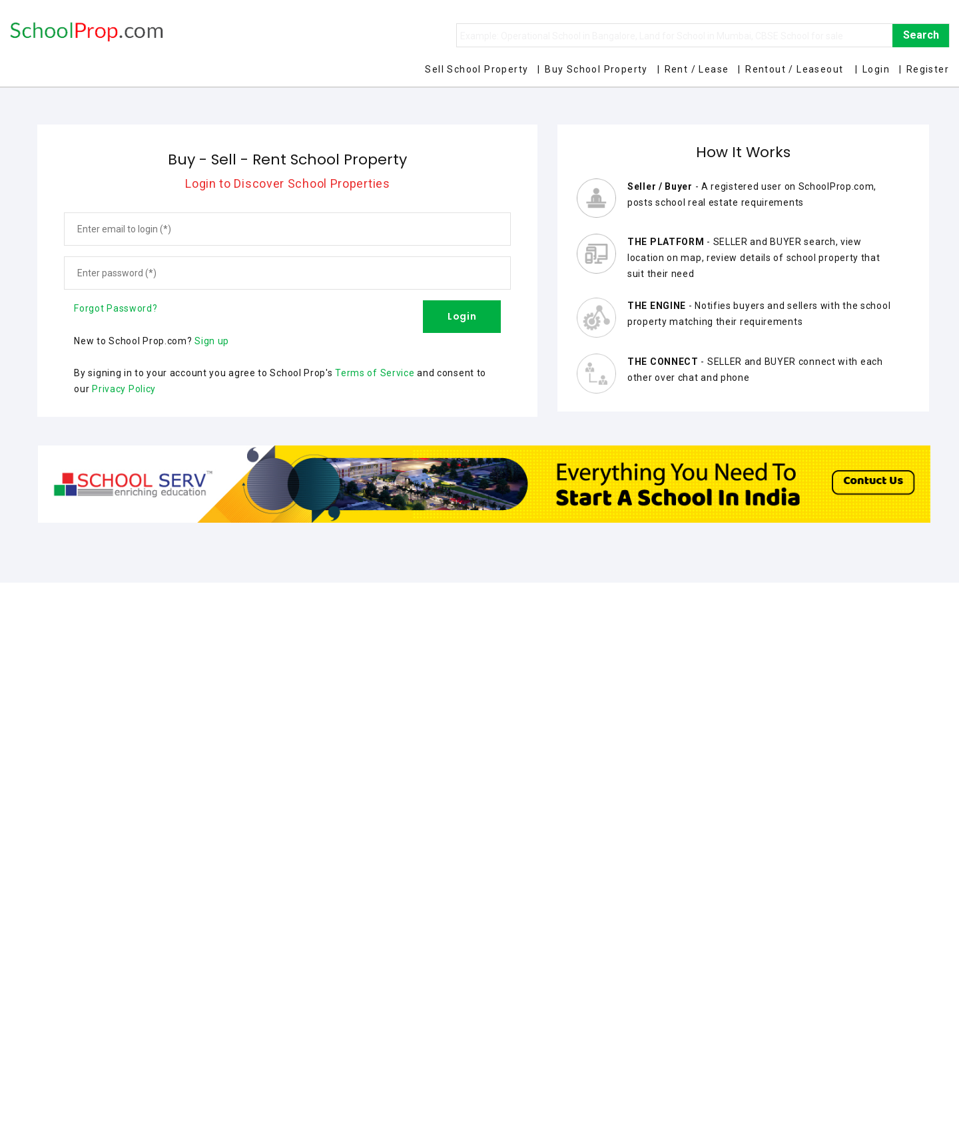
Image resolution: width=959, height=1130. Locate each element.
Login (876, 69)
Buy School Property (596, 69)
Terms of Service (374, 373)
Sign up (211, 341)
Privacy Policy (124, 389)
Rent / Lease (697, 69)
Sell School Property (476, 69)
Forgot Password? (115, 308)
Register (927, 69)
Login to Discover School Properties (287, 183)
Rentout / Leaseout (794, 69)
